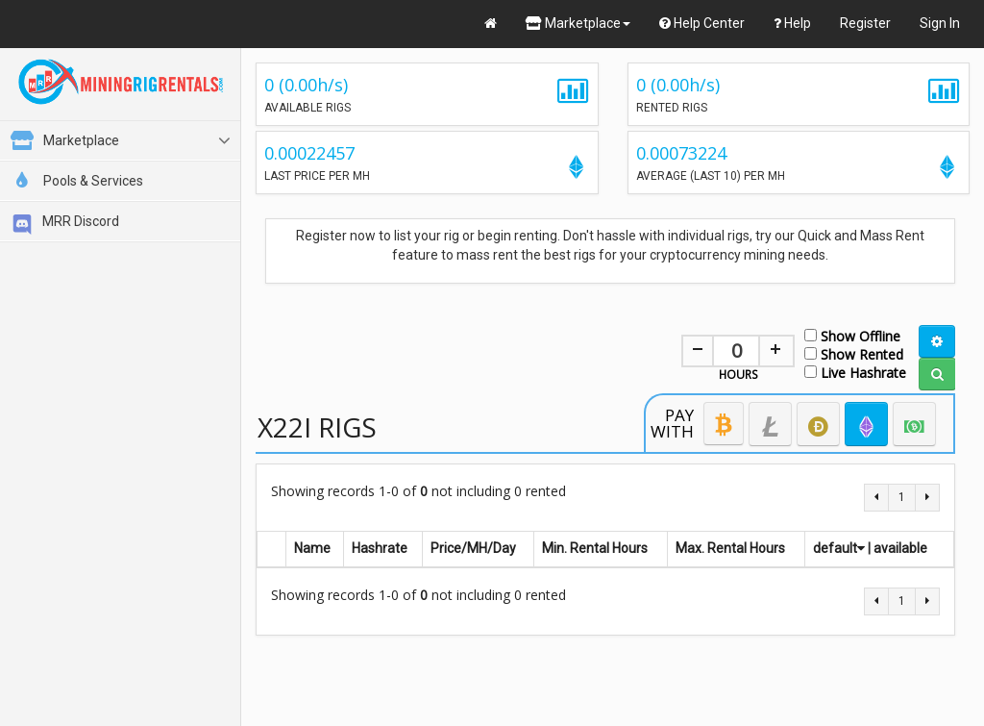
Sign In (940, 23)
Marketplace (578, 23)
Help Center (702, 23)
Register (865, 23)
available (900, 548)
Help (792, 23)
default (839, 548)
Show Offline (852, 335)
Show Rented (853, 353)
